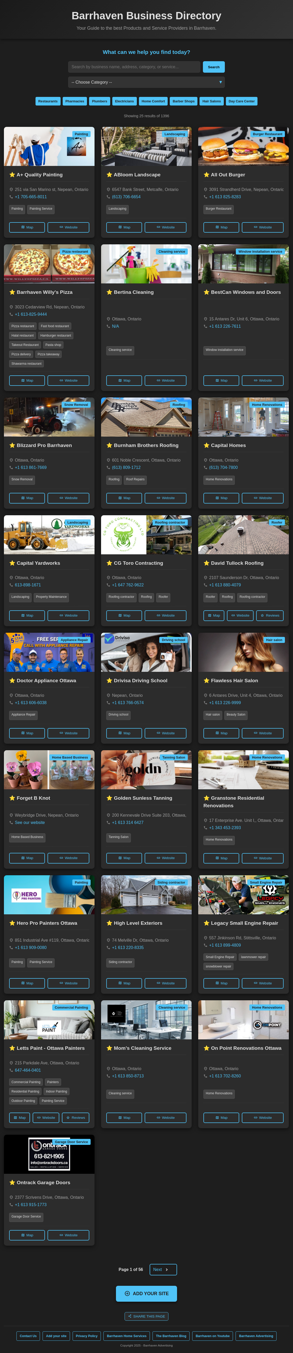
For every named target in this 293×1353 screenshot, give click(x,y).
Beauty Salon (236, 714)
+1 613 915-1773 (30, 1204)
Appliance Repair (23, 714)
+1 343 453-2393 (225, 828)
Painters (53, 1082)
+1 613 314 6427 (128, 822)
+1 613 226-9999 (225, 702)
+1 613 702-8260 (225, 1076)
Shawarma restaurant (26, 363)
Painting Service (41, 208)
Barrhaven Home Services (127, 1336)
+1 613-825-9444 (31, 314)
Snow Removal (22, 479)
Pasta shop (53, 345)
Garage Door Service (26, 1216)
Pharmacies (75, 101)
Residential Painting (25, 1091)
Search (214, 67)
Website (68, 227)
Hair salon (213, 714)
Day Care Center (242, 101)
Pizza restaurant (22, 326)
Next (162, 1270)
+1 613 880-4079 (225, 585)
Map (27, 227)
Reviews (269, 615)
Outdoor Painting (23, 1101)
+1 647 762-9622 (128, 585)
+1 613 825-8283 (225, 197)
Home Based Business (27, 837)
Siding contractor (120, 962)
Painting (17, 208)
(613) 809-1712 (126, 467)
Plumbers (99, 101)
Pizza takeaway (48, 354)
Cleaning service (120, 350)
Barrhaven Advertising (256, 1336)
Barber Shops (184, 101)
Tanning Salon (118, 837)
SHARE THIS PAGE (146, 1316)
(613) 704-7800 (223, 467)
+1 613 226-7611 (225, 326)
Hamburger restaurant (55, 335)
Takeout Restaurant (25, 345)
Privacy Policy (87, 1336)
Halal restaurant (22, 335)
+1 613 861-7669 (30, 467)
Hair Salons (211, 101)
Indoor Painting (56, 1091)
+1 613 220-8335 (128, 947)
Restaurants (48, 101)
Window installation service (224, 350)
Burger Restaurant (218, 208)
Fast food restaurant (55, 326)
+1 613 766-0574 (128, 702)
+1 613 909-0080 (30, 947)
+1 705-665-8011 (31, 197)
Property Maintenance (51, 597)
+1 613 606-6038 (30, 702)
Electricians (124, 101)
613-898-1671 (28, 585)
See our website (30, 822)
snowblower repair (218, 966)
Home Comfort (153, 101)
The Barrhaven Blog (171, 1336)
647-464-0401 (28, 1070)
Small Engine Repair (220, 957)
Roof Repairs (135, 479)
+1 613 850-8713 (128, 1076)
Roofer (163, 597)
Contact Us (28, 1336)
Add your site (56, 1336)
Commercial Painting (25, 1082)
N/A (115, 326)
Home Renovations (219, 479)
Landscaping (117, 208)
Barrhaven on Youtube (213, 1336)
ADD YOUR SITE (146, 1293)
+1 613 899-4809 (225, 945)
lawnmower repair (253, 957)
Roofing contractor (121, 597)
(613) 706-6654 (126, 197)
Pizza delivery (21, 354)
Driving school (118, 714)
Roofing (114, 479)
